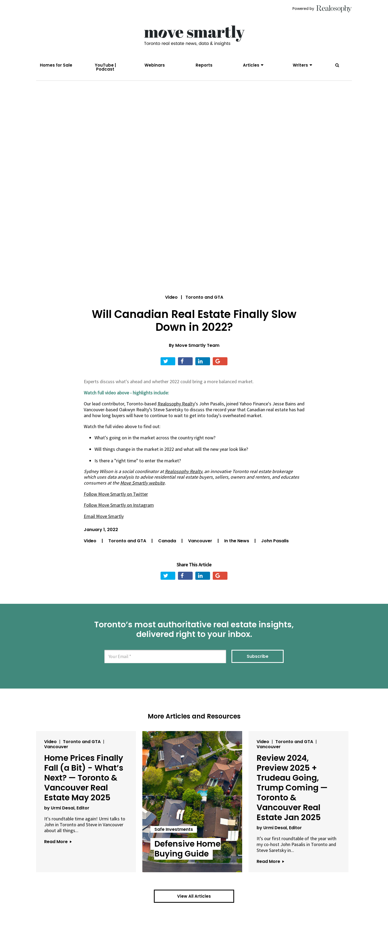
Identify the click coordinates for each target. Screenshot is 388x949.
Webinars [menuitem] (154, 65)
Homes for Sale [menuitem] (56, 65)
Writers (300, 65)
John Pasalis (275, 541)
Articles (251, 65)
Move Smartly (134, 483)
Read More (57, 842)
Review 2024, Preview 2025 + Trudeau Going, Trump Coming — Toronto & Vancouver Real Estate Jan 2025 (292, 787)
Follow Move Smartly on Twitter (116, 494)
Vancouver (200, 541)
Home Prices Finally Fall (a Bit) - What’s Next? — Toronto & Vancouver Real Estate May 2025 (83, 777)
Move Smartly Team (197, 345)
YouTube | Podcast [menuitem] (105, 67)
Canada (167, 541)
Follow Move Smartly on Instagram (119, 505)
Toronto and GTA (127, 541)
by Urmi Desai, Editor (66, 808)
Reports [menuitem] (204, 65)
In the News (237, 541)
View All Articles (194, 896)
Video (171, 297)
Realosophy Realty (183, 471)
